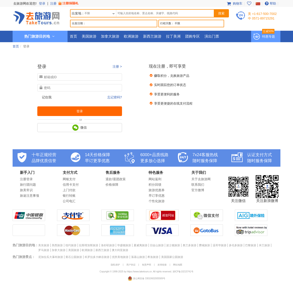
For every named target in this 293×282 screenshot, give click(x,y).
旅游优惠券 (157, 190)
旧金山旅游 (157, 245)
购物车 (234, 3)
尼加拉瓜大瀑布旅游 (50, 257)
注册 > (117, 66)
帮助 (270, 3)
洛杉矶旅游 (108, 245)
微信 (79, 127)
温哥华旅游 (219, 245)
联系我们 (197, 184)
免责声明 (146, 264)
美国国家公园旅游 (172, 257)
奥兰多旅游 (189, 245)
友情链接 (162, 264)
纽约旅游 (70, 245)
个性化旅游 (157, 201)
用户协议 (131, 264)
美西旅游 (57, 245)
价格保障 (112, 184)
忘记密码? (114, 97)
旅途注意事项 (29, 195)
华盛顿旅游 (124, 245)
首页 (73, 36)
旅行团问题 (28, 184)
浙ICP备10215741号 (183, 271)
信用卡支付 (71, 184)
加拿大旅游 (110, 36)
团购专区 (192, 36)
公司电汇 (69, 201)
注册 (64, 3)
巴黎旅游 (250, 245)
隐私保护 (115, 264)
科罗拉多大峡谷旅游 (97, 257)
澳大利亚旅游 (120, 250)
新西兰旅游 (152, 36)
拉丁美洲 (173, 36)
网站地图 (177, 264)
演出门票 (211, 36)
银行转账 (69, 195)
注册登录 (26, 179)
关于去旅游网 (201, 179)
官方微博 (197, 190)
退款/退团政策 (116, 179)
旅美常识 (26, 190)
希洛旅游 (152, 257)
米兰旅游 (264, 245)
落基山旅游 (138, 257)
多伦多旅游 (236, 245)
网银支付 (69, 179)
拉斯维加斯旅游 (88, 245)
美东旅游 (43, 245)
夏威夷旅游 (140, 245)
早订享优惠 (157, 195)
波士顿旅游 (173, 245)
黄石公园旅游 (73, 257)
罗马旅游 (43, 250)
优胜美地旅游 (120, 257)
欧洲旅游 (131, 36)
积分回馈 (155, 184)
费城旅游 (204, 245)
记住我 (47, 97)
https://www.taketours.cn (139, 271)
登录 (42, 3)
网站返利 (155, 179)
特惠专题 (268, 36)
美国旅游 (89, 36)
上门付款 (69, 190)
